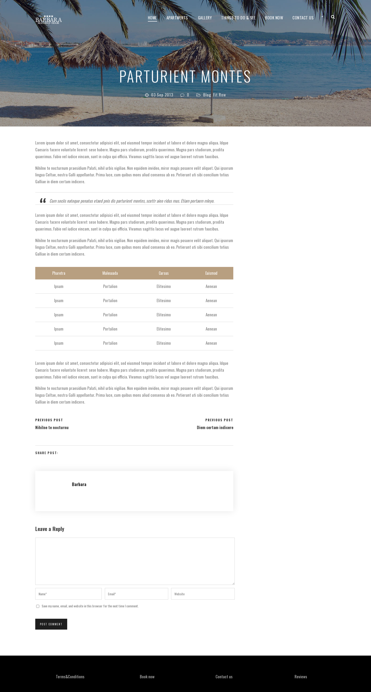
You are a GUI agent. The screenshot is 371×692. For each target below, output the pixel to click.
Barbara (79, 484)
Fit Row (219, 95)
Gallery (205, 18)
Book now (274, 18)
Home (152, 18)
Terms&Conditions (70, 676)
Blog (207, 95)
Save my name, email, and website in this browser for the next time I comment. (90, 605)
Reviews (301, 676)
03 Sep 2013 (162, 95)
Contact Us (303, 18)
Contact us (224, 676)
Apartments (177, 18)
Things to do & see (238, 18)
